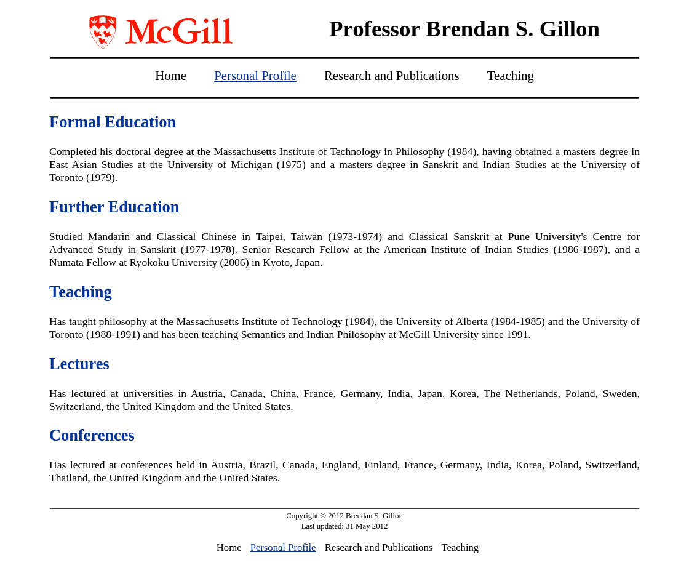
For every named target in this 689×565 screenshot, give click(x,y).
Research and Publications (392, 75)
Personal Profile (255, 75)
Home (170, 75)
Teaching (510, 75)
